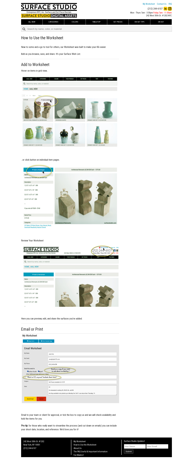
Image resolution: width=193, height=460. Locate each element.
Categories (53, 22)
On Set (161, 22)
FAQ (170, 4)
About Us (78, 448)
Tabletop (96, 22)
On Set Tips (139, 22)
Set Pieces (117, 22)
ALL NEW (31, 22)
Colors (75, 22)
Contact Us (161, 4)
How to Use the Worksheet (85, 445)
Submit (129, 451)
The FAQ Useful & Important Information (91, 451)
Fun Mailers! (79, 455)
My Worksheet (149, 4)
